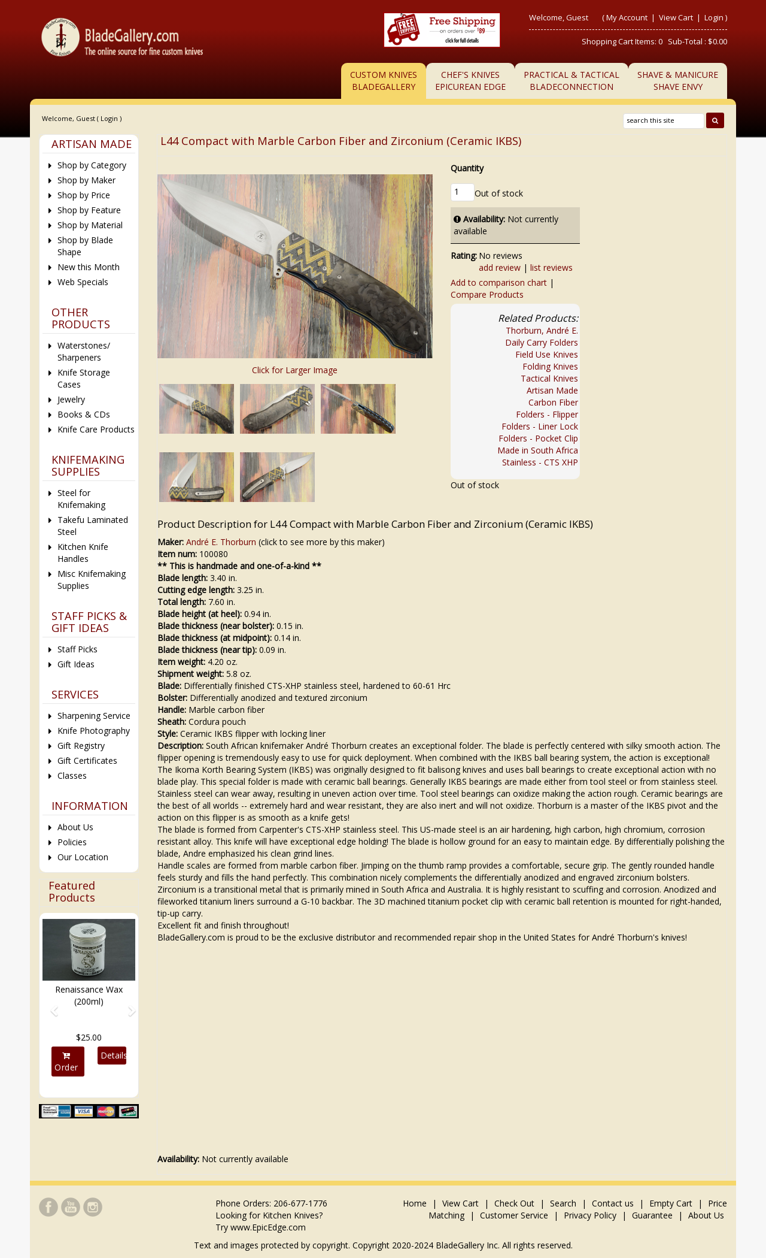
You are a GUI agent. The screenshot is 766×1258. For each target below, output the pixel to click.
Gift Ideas (76, 664)
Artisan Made (552, 390)
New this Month (88, 267)
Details (113, 1055)
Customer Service (514, 1215)
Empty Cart (670, 1203)
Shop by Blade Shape (85, 246)
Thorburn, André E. (542, 330)
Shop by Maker (86, 180)
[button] (49, 1005)
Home (416, 1203)
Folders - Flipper (547, 414)
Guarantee (652, 1215)
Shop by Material (90, 225)
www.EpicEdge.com (268, 1227)
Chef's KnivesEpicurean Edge (470, 80)
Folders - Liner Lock (539, 426)
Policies (72, 842)
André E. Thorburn (221, 542)
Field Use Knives (546, 354)
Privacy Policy (590, 1215)
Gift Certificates (87, 760)
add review (500, 267)
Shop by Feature (89, 210)
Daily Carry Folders (541, 342)
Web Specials (82, 282)
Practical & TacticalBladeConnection (571, 80)
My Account (627, 17)
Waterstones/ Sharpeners (83, 351)
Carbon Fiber (553, 402)
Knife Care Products (96, 429)
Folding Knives (550, 366)
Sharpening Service (93, 715)
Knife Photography (93, 730)
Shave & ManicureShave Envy (677, 80)
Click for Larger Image (295, 370)
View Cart (677, 17)
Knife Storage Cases (83, 378)
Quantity (467, 168)
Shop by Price (83, 195)
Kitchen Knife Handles (82, 552)
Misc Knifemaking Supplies (91, 579)
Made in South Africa (537, 450)
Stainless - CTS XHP (540, 462)
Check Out (514, 1203)
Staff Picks (77, 649)
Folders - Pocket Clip (538, 438)
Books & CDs (83, 414)
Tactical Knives (549, 378)
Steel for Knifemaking (81, 498)
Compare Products (487, 294)
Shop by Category (91, 165)
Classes (72, 775)
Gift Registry (81, 745)
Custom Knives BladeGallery (383, 80)
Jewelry (71, 399)
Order (66, 1062)
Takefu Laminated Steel (92, 525)
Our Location (82, 857)
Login (714, 17)
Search (563, 1203)
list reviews (551, 267)
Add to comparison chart (499, 282)
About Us (75, 827)
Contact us (613, 1203)
